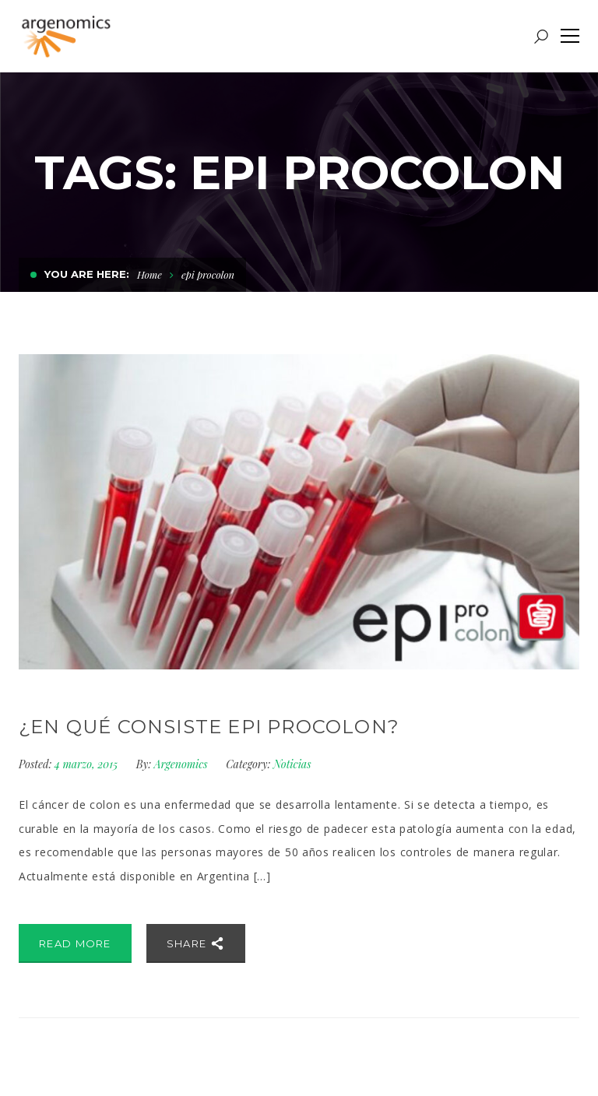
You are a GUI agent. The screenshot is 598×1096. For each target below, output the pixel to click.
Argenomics (181, 764)
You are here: (86, 274)
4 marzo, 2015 (88, 764)
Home (149, 274)
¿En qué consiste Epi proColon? (209, 726)
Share (196, 943)
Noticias (292, 764)
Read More (75, 943)
